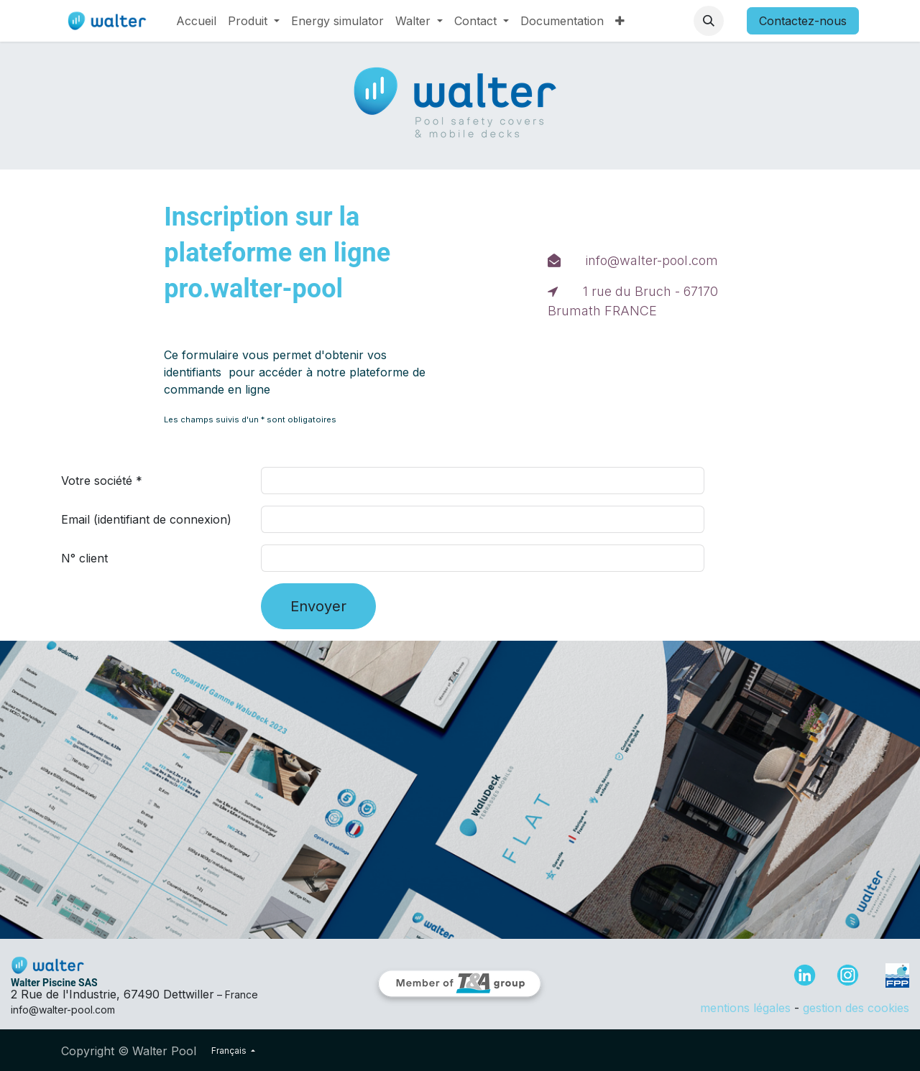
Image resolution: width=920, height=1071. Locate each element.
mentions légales (745, 1008)
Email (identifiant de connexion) (146, 519)
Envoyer (318, 606)
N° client (84, 558)
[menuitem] (196, 20)
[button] (709, 21)
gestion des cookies (856, 1008)
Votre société (96, 480)
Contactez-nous (803, 21)
